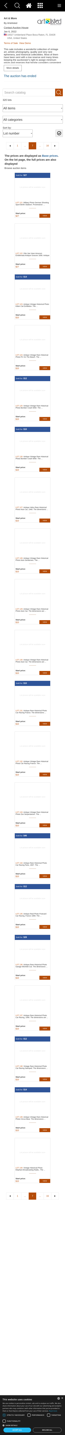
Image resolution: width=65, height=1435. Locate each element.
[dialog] (32, 1415)
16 (47, 145)
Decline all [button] (47, 1430)
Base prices (50, 155)
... (25, 145)
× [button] (62, 1398)
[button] (32, 1425)
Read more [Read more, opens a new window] (53, 1411)
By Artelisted (10, 23)
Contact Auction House (16, 27)
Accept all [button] (17, 1430)
